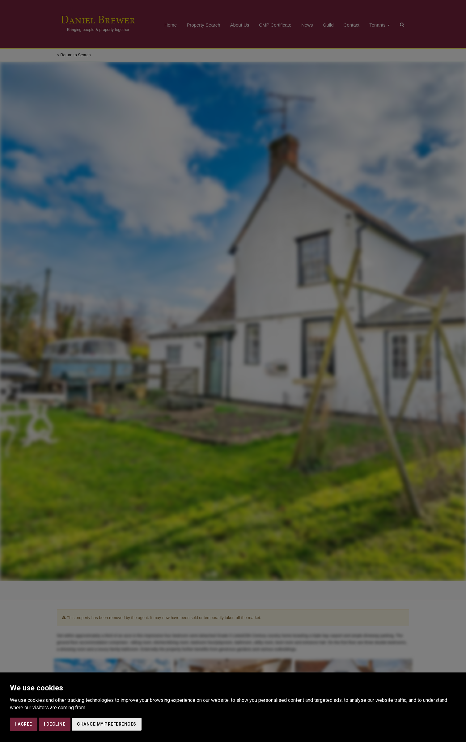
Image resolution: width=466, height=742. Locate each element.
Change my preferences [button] (106, 724)
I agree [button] (23, 724)
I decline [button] (55, 724)
